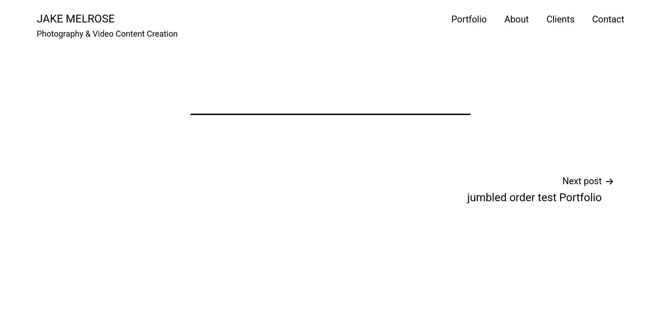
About (516, 19)
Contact (608, 19)
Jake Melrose (76, 18)
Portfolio (469, 19)
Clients (560, 19)
